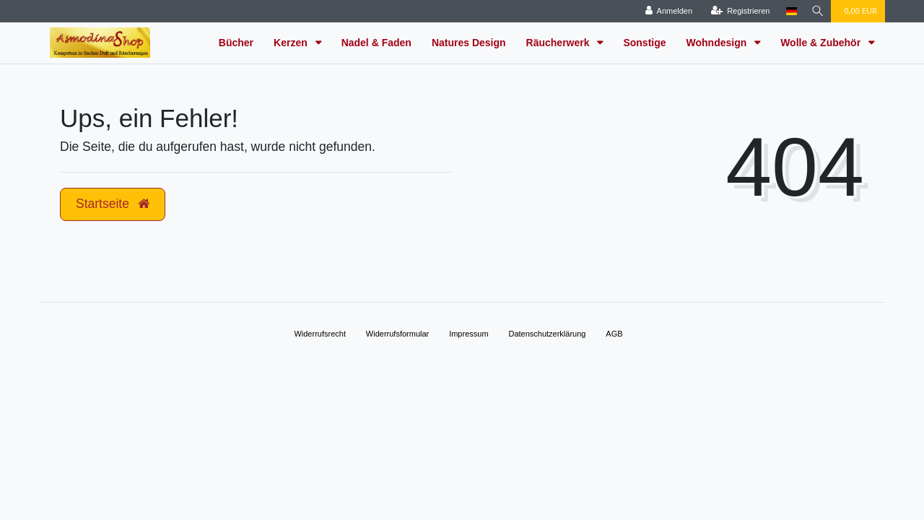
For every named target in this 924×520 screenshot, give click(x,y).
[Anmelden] (666, 11)
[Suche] (816, 11)
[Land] (788, 11)
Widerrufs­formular (397, 333)
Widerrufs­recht (320, 333)
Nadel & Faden (376, 42)
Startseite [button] (112, 203)
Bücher (236, 42)
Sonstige (644, 42)
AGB (614, 333)
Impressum (468, 333)
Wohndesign (718, 42)
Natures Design (469, 42)
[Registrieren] (737, 11)
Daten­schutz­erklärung (546, 333)
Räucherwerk (559, 42)
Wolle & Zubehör (821, 42)
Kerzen (292, 42)
